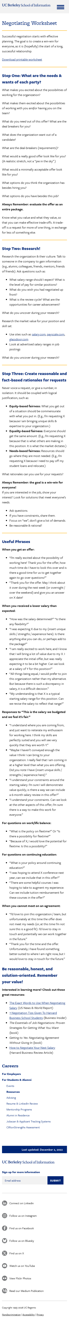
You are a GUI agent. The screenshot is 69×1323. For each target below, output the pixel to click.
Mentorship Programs (19, 1109)
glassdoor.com (18, 339)
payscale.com (55, 334)
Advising (11, 1098)
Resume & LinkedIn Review (22, 1103)
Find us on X (16, 1253)
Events (10, 1086)
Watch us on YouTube (22, 1266)
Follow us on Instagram (23, 1216)
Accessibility (28, 1314)
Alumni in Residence (18, 1115)
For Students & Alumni (16, 1080)
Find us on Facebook (21, 1228)
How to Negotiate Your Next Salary (32, 1047)
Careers (10, 1066)
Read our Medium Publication (26, 1291)
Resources (13, 1092)
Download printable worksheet (22, 59)
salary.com (39, 334)
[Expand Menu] (60, 7)
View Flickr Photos (20, 1278)
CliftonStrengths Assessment (23, 1127)
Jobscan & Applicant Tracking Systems (28, 1121)
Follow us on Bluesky (21, 1241)
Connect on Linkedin (21, 1203)
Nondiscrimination (11, 1314)
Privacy (40, 1314)
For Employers (11, 1074)
